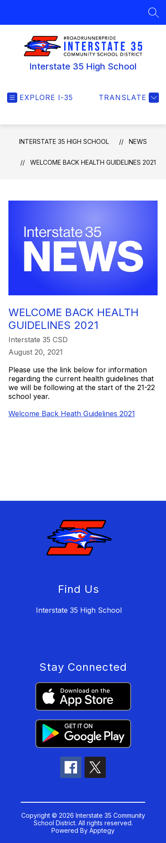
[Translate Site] (128, 97)
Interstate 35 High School (64, 141)
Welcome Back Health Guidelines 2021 (93, 162)
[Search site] (153, 12)
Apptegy (102, 830)
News (138, 141)
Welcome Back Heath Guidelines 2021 (71, 413)
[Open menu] (40, 97)
